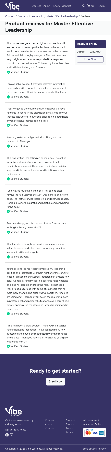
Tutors (56, 6)
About (47, 6)
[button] (83, 6)
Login (101, 6)
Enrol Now (90, 59)
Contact (66, 6)
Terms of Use (88, 449)
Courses (36, 6)
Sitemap (70, 432)
